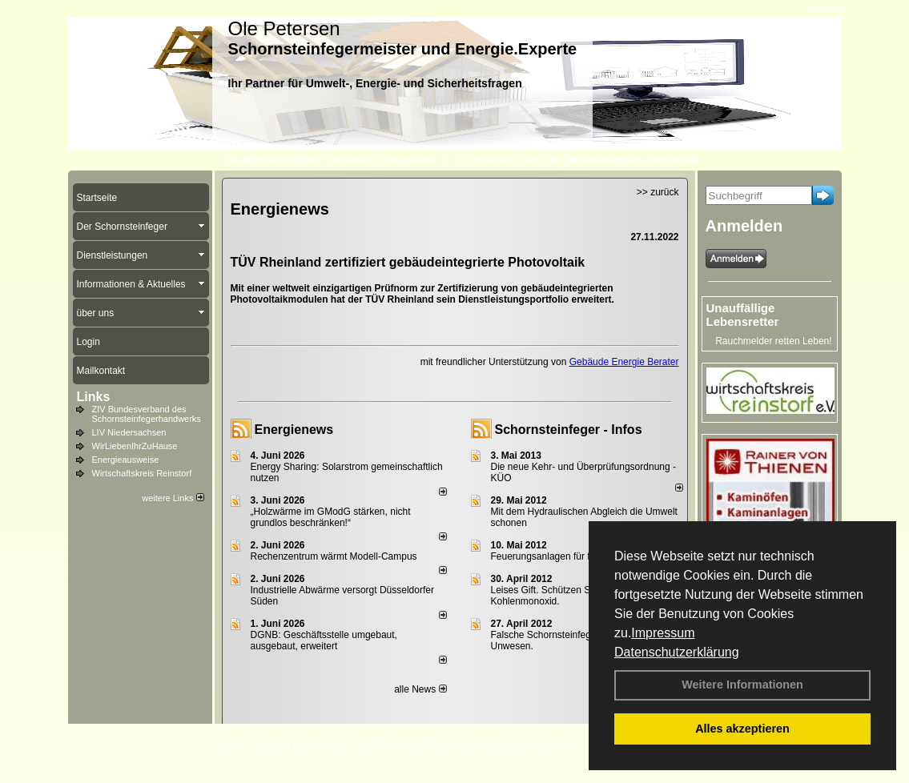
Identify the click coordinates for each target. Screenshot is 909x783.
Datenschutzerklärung (676, 652)
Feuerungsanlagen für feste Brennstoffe (575, 556)
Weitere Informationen (742, 684)
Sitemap (559, 743)
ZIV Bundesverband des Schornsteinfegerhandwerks (146, 414)
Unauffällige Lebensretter (742, 314)
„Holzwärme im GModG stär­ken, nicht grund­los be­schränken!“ (331, 517)
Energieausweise (125, 459)
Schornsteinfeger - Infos (568, 429)
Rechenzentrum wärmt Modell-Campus (334, 556)
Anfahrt (482, 743)
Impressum (662, 633)
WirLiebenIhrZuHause (135, 446)
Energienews (294, 429)
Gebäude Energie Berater (624, 361)
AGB (519, 743)
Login (234, 743)
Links (94, 397)
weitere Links (172, 498)
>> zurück (658, 192)
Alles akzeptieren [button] (742, 728)
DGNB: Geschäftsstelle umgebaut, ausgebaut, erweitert (324, 640)
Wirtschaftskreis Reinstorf (142, 473)
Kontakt (274, 743)
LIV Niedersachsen (129, 432)
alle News (420, 689)
